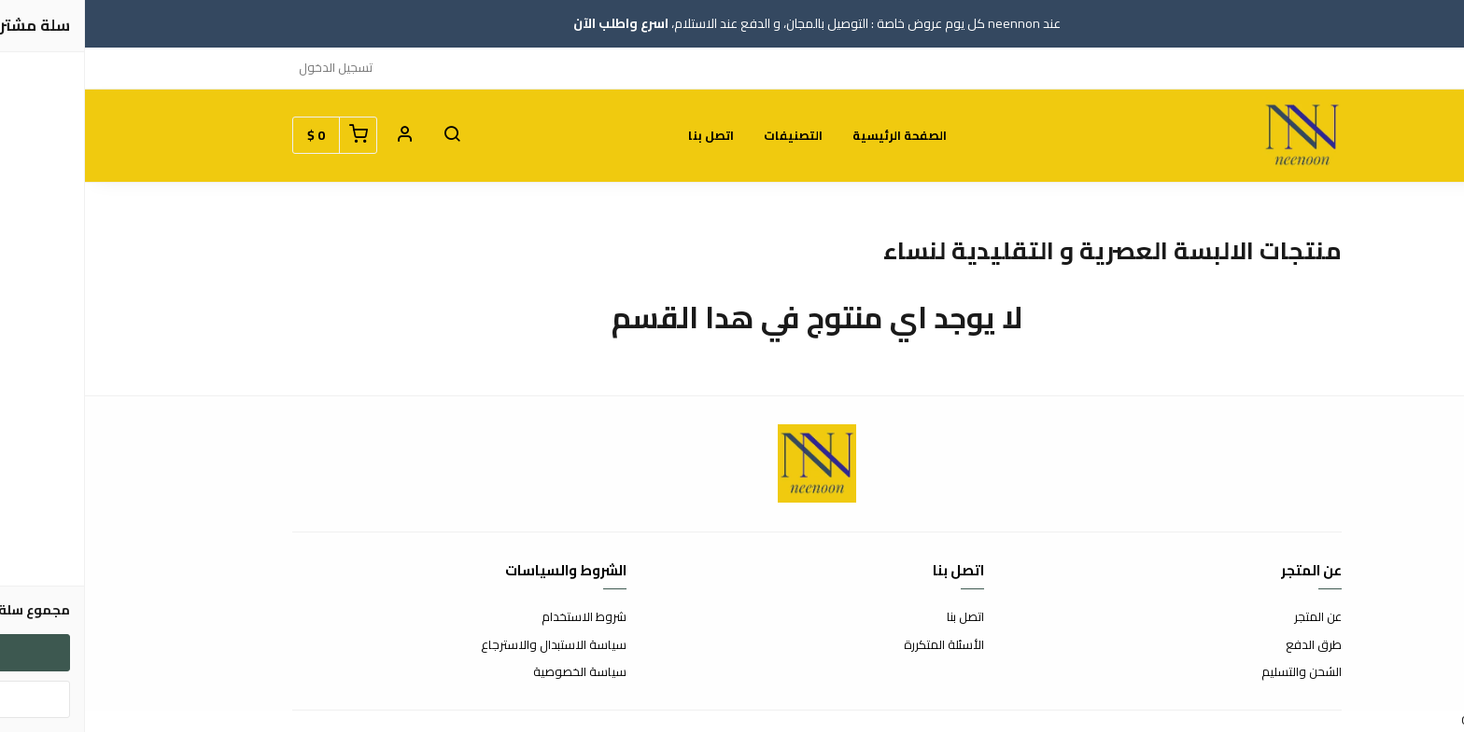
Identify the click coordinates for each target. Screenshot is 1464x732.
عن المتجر (1233, 617)
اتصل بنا (626, 135)
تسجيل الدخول (251, 67)
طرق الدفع (1229, 645)
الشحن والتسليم (1216, 672)
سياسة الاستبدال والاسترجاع (469, 645)
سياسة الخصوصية (495, 672)
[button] (367, 135)
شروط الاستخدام (499, 617)
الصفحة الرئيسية (814, 135)
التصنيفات (708, 135)
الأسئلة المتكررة (859, 645)
